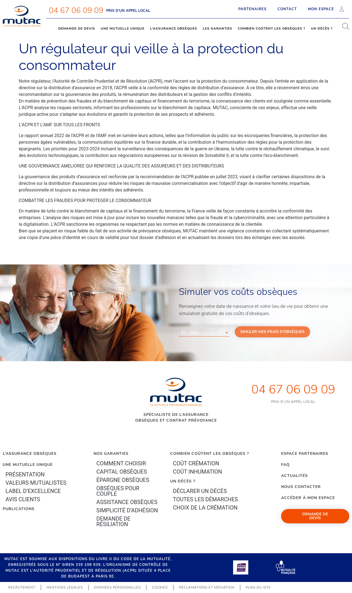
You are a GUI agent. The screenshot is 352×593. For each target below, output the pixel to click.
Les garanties (217, 28)
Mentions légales (65, 587)
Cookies (160, 587)
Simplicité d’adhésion (127, 510)
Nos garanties (111, 453)
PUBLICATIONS (18, 508)
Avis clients (23, 499)
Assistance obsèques (126, 502)
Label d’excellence (33, 491)
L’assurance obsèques (173, 28)
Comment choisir (121, 463)
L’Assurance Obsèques (30, 453)
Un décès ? (322, 28)
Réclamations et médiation (206, 587)
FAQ (285, 464)
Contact (287, 9)
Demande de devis (76, 28)
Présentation (25, 474)
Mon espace (326, 9)
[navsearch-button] (343, 28)
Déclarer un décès (200, 491)
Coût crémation (196, 463)
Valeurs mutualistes (36, 482)
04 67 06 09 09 (76, 10)
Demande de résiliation (113, 521)
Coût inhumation (197, 471)
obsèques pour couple (117, 491)
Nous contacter (301, 486)
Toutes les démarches (205, 499)
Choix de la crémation (205, 507)
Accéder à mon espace (308, 497)
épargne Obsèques (122, 480)
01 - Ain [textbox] (189, 332)
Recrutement (21, 587)
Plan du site (258, 587)
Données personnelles (117, 587)
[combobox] (204, 333)
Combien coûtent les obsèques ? (271, 28)
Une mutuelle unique (123, 28)
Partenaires (252, 9)
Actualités (294, 475)
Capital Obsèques (121, 471)
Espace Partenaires (304, 453)
